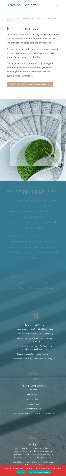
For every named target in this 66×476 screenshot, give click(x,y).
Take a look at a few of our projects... (30, 84)
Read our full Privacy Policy (39, 472)
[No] (63, 470)
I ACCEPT (21, 472)
